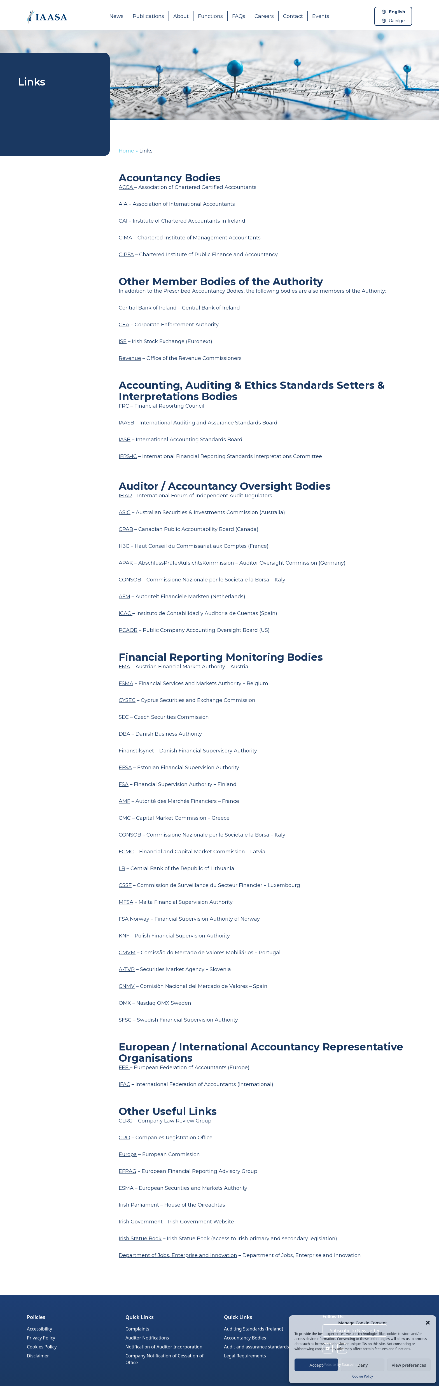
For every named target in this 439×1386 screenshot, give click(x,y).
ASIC (124, 512)
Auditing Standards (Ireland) (253, 1329)
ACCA (126, 187)
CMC (125, 818)
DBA (124, 734)
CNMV (127, 986)
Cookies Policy (42, 1347)
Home (126, 151)
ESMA (126, 1188)
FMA (124, 667)
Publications (148, 16)
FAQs (238, 16)
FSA (124, 784)
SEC (124, 717)
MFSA (126, 902)
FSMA (126, 683)
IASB (124, 439)
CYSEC (127, 700)
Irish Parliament (139, 1205)
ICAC (125, 613)
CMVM (127, 953)
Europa (128, 1154)
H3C (124, 546)
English (397, 11)
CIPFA (126, 254)
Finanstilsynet (136, 751)
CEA (124, 325)
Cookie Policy (362, 1376)
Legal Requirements (245, 1356)
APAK (126, 563)
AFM (124, 596)
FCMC (126, 852)
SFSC (125, 1020)
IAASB (126, 423)
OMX (125, 1003)
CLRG (126, 1121)
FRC (124, 406)
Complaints (137, 1329)
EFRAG (127, 1171)
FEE (124, 1067)
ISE (123, 341)
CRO (124, 1138)
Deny (363, 1365)
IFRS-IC (128, 456)
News (116, 16)
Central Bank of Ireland (148, 308)
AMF (124, 801)
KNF (124, 936)
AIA (123, 204)
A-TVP (127, 969)
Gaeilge (397, 20)
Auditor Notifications (147, 1338)
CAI (123, 221)
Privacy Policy (41, 1338)
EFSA (125, 767)
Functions (210, 16)
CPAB (126, 529)
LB (122, 868)
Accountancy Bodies (245, 1338)
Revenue (130, 358)
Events (320, 16)
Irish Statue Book (140, 1238)
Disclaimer (38, 1356)
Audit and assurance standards (256, 1347)
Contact (293, 16)
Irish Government (141, 1222)
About (181, 16)
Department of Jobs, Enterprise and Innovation (178, 1255)
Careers (264, 16)
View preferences (409, 1365)
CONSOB (130, 580)
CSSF (125, 885)
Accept (316, 1365)
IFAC (124, 1084)
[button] (428, 1322)
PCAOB (128, 630)
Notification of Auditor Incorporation (163, 1347)
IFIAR (125, 496)
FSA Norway (134, 919)
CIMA (125, 238)
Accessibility (39, 1329)
